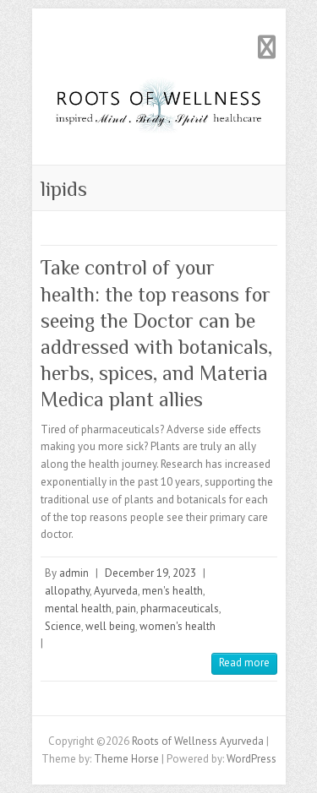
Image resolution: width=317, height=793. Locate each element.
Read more (244, 662)
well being (110, 626)
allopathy (67, 591)
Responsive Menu (267, 47)
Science (63, 626)
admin (74, 573)
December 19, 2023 (150, 573)
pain (126, 608)
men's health (172, 591)
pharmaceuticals (179, 608)
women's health (177, 626)
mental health (78, 608)
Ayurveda (116, 591)
